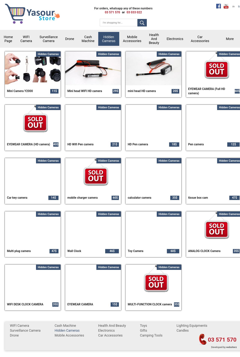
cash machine (88, 39)
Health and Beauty (154, 39)
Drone (69, 39)
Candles (182, 330)
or (123, 12)
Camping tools (151, 335)
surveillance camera (49, 39)
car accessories (200, 39)
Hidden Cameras (109, 39)
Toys (143, 326)
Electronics (175, 39)
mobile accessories (132, 39)
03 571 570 (222, 339)
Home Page (8, 39)
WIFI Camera (26, 39)
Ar (233, 6)
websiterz (231, 347)
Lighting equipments (191, 326)
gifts (143, 330)
